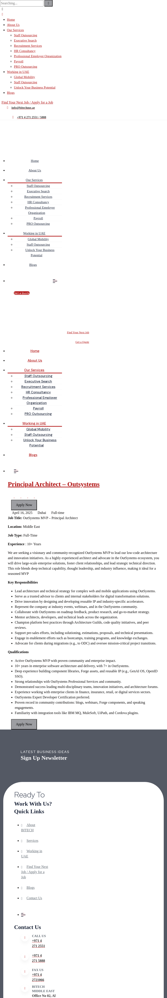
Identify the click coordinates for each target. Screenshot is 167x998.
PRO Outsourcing (25, 66)
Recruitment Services (28, 45)
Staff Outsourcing (25, 35)
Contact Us (34, 898)
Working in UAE (18, 72)
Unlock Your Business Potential (34, 87)
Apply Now (24, 505)
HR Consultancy (25, 51)
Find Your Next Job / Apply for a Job (34, 872)
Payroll (18, 61)
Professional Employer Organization (38, 56)
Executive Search (25, 40)
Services (32, 840)
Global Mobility (24, 77)
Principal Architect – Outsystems (54, 484)
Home (11, 19)
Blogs (11, 92)
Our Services (15, 30)
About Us (13, 25)
